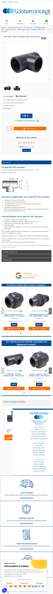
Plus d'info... (7, 108)
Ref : (4, 96)
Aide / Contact (14, 2)
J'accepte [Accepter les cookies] (39, 583)
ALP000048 (39, 378)
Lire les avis (26, 150)
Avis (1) (26, 256)
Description (26, 162)
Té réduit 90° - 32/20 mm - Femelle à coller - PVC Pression (13, 375)
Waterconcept (27, 273)
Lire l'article (11, 437)
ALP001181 (13, 378)
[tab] (26, 162)
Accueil (4, 2)
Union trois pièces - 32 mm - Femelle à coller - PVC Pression (14, 315)
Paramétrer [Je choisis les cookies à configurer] (24, 583)
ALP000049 (14, 318)
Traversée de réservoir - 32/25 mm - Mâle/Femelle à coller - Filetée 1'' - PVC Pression (39, 315)
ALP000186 (39, 318)
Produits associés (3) (26, 252)
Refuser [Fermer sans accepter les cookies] (9, 583)
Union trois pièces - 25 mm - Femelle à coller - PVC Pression (39, 375)
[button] (4, 590)
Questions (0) (26, 260)
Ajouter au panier (30, 128)
